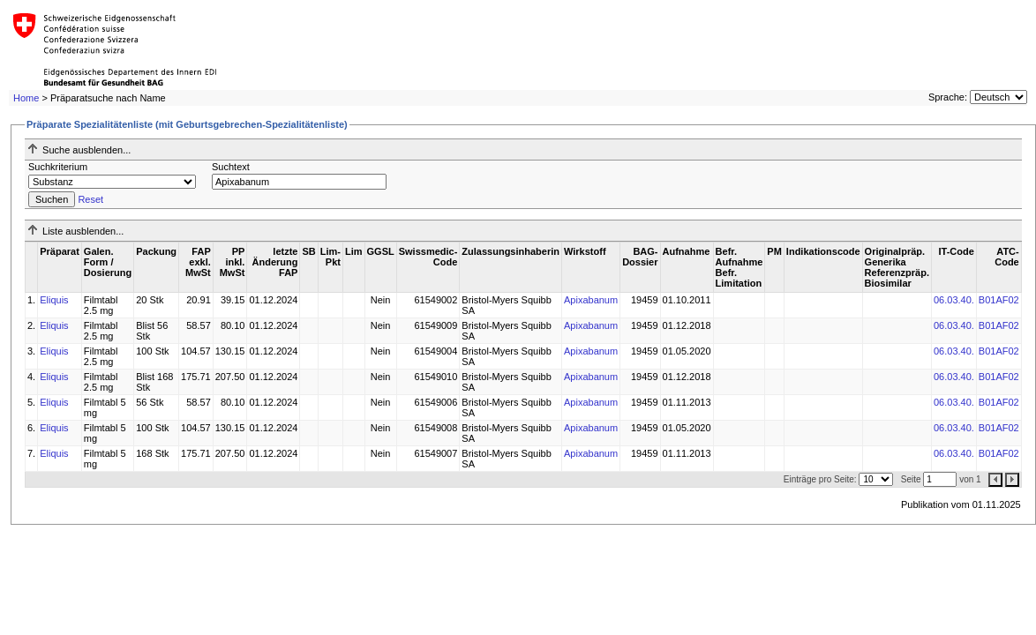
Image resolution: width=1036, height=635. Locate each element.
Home (26, 98)
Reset (90, 199)
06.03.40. (954, 300)
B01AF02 (999, 300)
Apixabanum (591, 300)
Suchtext (231, 166)
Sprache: (947, 97)
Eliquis (54, 300)
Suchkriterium (57, 166)
